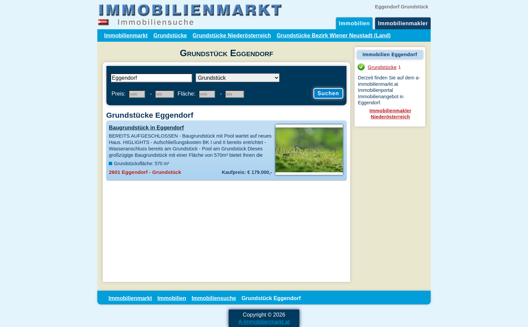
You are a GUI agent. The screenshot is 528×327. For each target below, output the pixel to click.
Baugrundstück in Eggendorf (146, 127)
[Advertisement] (226, 231)
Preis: (118, 93)
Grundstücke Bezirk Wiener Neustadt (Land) (334, 35)
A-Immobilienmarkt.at (264, 322)
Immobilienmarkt (125, 35)
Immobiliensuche (214, 298)
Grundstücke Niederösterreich (232, 35)
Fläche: (186, 93)
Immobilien (354, 23)
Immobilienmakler (403, 23)
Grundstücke (170, 35)
